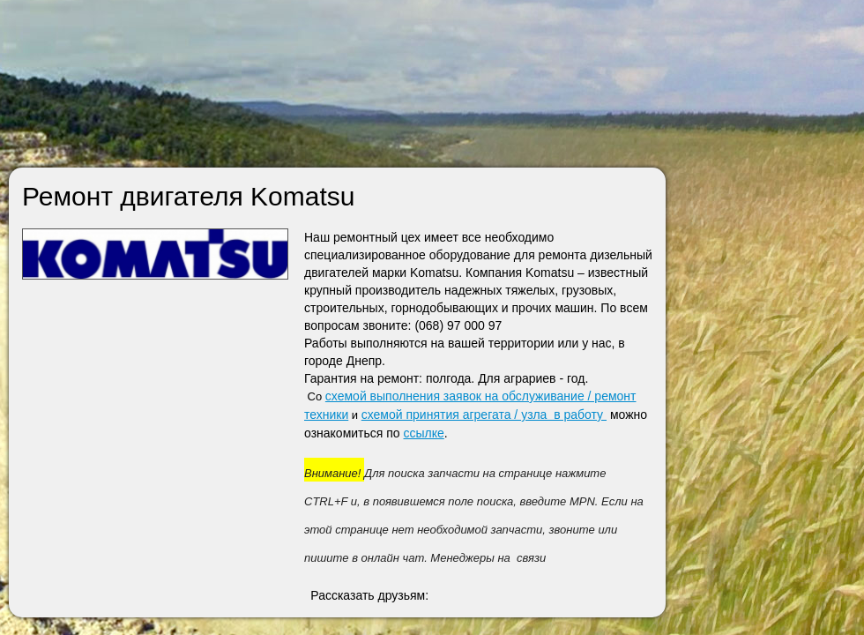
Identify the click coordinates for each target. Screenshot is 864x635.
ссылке (424, 433)
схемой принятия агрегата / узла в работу (484, 414)
